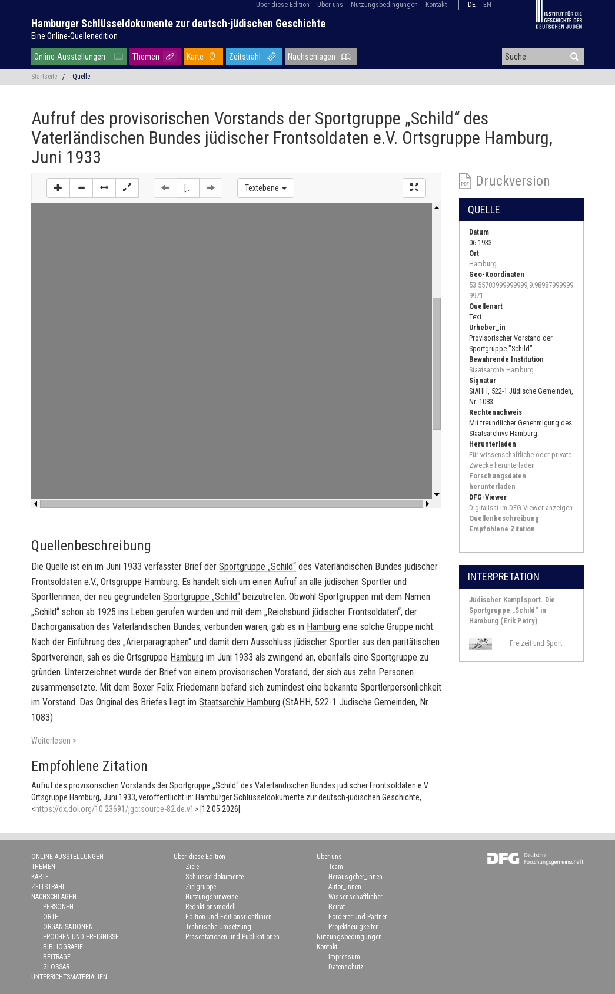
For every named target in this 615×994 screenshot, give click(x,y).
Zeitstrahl (245, 56)
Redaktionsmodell (210, 907)
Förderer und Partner (357, 917)
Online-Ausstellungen (69, 56)
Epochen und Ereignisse (81, 937)
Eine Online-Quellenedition (74, 36)
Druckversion (513, 181)
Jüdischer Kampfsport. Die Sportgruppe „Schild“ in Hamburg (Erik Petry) (512, 610)
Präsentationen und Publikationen (232, 937)
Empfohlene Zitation (502, 528)
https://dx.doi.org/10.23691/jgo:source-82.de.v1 (114, 809)
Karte (195, 56)
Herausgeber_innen (355, 877)
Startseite (44, 76)
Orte (50, 917)
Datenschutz (346, 967)
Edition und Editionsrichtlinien (228, 917)
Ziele (192, 867)
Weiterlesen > (54, 740)
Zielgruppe (200, 887)
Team (335, 867)
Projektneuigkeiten (353, 927)
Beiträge (57, 957)
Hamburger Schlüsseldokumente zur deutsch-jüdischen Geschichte (178, 23)
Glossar (56, 967)
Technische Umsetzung (218, 927)
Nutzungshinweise (211, 897)
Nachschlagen (311, 56)
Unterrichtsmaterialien (69, 977)
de (472, 5)
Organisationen (68, 927)
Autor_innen (344, 887)
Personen (58, 907)
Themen (145, 56)
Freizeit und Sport (536, 643)
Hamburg (483, 263)
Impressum (344, 957)
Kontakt (436, 5)
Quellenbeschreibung (504, 518)
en (487, 5)
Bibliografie (63, 947)
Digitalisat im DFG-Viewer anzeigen (521, 507)
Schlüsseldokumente (214, 877)
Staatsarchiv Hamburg (501, 369)
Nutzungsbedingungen (384, 5)
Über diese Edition (283, 5)
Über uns (330, 5)
